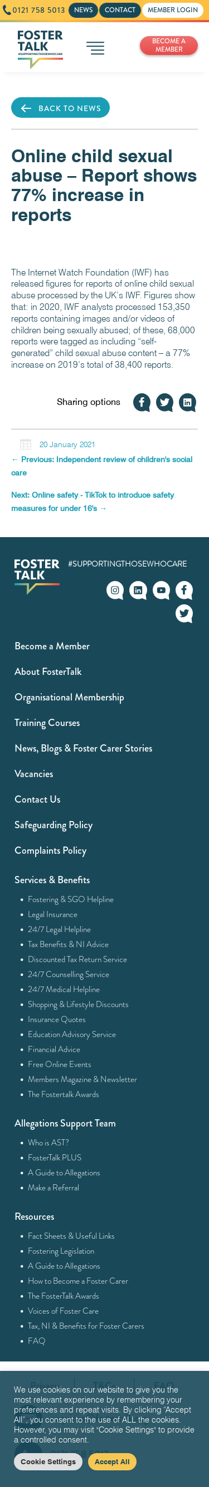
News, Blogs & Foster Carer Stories (83, 748)
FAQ (37, 1341)
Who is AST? (48, 1142)
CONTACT (120, 10)
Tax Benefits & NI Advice (68, 944)
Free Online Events (59, 1064)
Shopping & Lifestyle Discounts (78, 1004)
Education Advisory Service (72, 1034)
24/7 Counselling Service (68, 974)
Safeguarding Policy (53, 825)
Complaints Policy (50, 850)
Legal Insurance (52, 914)
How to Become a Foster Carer (78, 1281)
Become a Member (52, 646)
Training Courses (47, 722)
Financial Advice (54, 1049)
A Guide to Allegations (64, 1172)
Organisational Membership (69, 697)
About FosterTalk (47, 671)
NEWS (83, 10)
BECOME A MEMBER (169, 45)
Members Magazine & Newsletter (82, 1079)
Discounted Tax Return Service (77, 959)
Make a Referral (53, 1187)
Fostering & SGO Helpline (71, 899)
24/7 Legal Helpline (59, 929)
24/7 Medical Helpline (64, 989)
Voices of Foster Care (63, 1311)
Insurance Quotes (57, 1019)
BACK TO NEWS (60, 108)
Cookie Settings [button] (48, 1461)
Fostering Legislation (61, 1251)
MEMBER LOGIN (173, 10)
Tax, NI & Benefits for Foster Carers (86, 1326)
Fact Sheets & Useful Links (71, 1236)
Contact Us (37, 799)
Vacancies (33, 774)
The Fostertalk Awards (63, 1094)
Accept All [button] (112, 1461)
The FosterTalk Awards (63, 1296)
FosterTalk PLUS (54, 1157)
